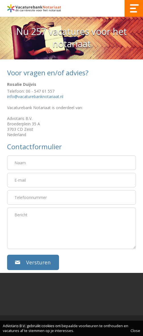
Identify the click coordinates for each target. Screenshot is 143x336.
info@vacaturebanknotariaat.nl (35, 96)
